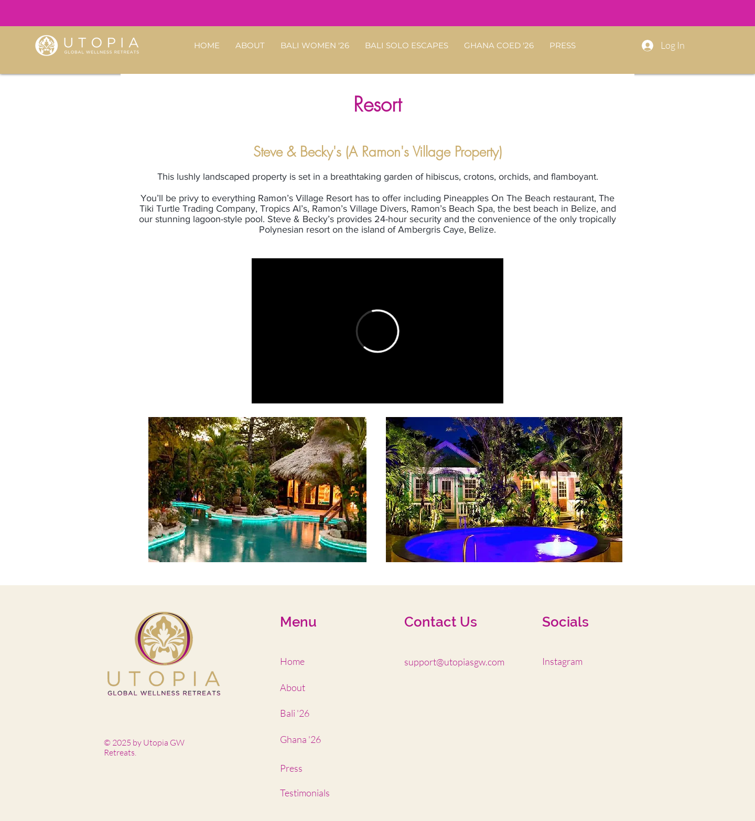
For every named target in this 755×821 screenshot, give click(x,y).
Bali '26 (294, 713)
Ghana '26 (300, 739)
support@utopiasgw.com (454, 661)
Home (292, 661)
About (292, 687)
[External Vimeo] (377, 330)
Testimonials (305, 792)
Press (291, 768)
